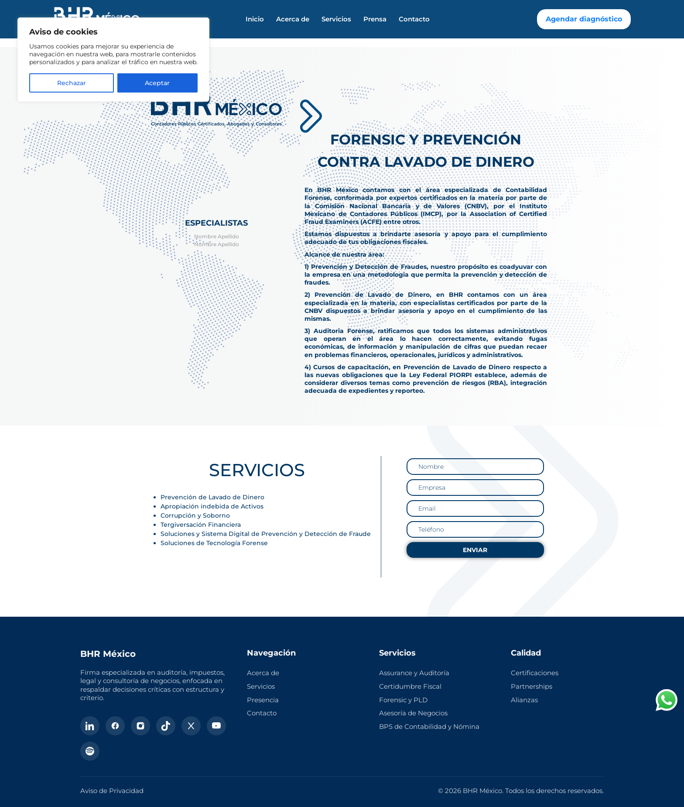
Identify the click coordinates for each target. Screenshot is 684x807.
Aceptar (157, 83)
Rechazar (71, 83)
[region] (113, 59)
